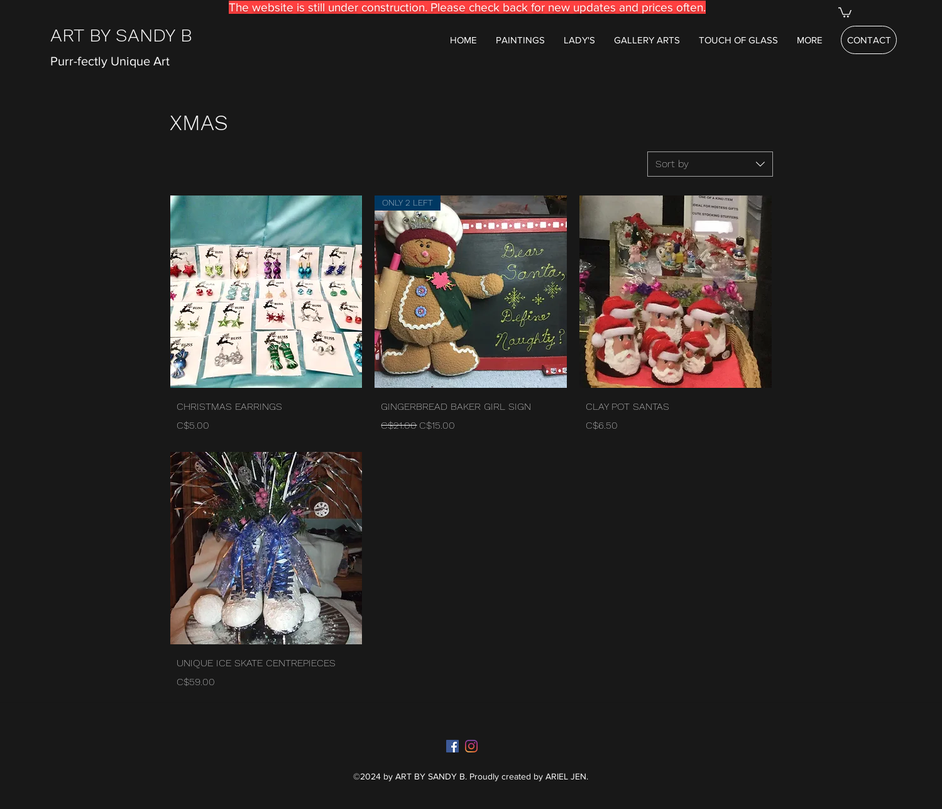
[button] (845, 12)
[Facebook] (452, 746)
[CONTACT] (869, 40)
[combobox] (710, 164)
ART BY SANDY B (121, 35)
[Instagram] (471, 746)
